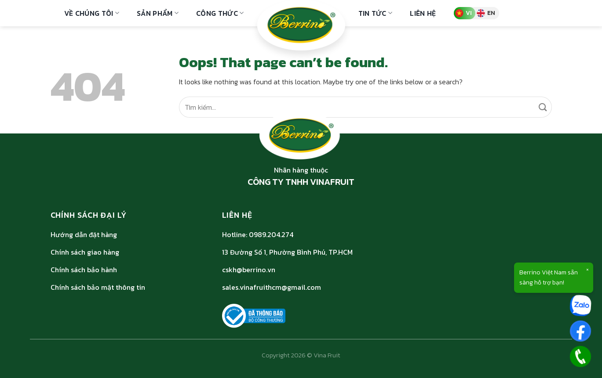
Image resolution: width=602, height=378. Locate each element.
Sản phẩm (158, 13)
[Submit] (542, 107)
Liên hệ (423, 13)
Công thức (220, 13)
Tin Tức (375, 13)
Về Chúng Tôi (91, 13)
